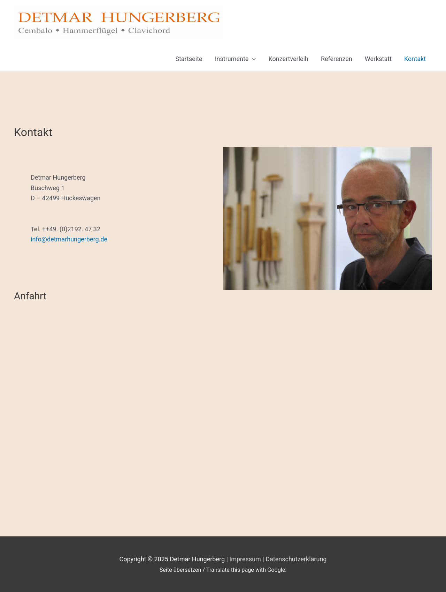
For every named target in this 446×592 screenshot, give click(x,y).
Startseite (188, 58)
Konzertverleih (288, 58)
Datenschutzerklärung (296, 559)
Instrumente (232, 58)
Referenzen (336, 58)
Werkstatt (378, 58)
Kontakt (415, 58)
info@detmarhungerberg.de (69, 239)
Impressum (245, 559)
